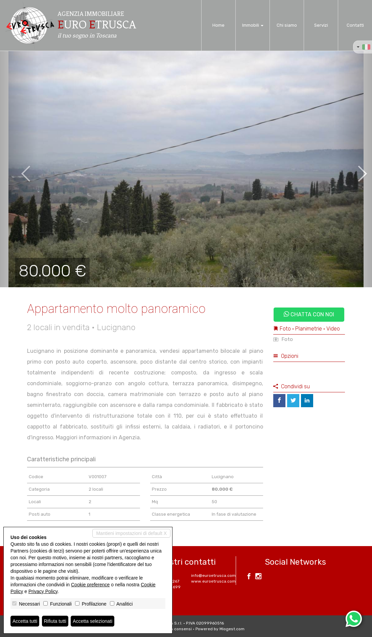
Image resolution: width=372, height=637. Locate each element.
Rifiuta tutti (55, 621)
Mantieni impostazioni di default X (131, 533)
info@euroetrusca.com (213, 575)
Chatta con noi (309, 314)
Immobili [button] (252, 25)
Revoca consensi (175, 629)
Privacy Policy (42, 591)
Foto (283, 339)
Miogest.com (232, 629)
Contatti (355, 25)
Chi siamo (287, 25)
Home (218, 25)
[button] (18, 169)
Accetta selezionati (92, 621)
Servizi (321, 25)
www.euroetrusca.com (213, 581)
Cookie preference (90, 584)
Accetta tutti (25, 621)
